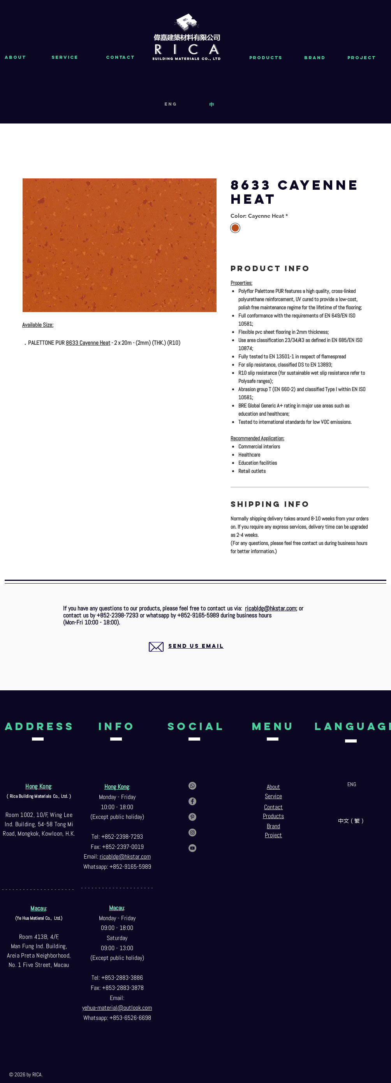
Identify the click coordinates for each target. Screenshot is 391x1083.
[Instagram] (192, 832)
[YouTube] (192, 848)
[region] (187, 655)
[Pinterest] (192, 817)
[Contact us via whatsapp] (192, 786)
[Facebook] (192, 801)
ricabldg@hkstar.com (270, 608)
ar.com (143, 856)
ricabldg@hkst (117, 856)
